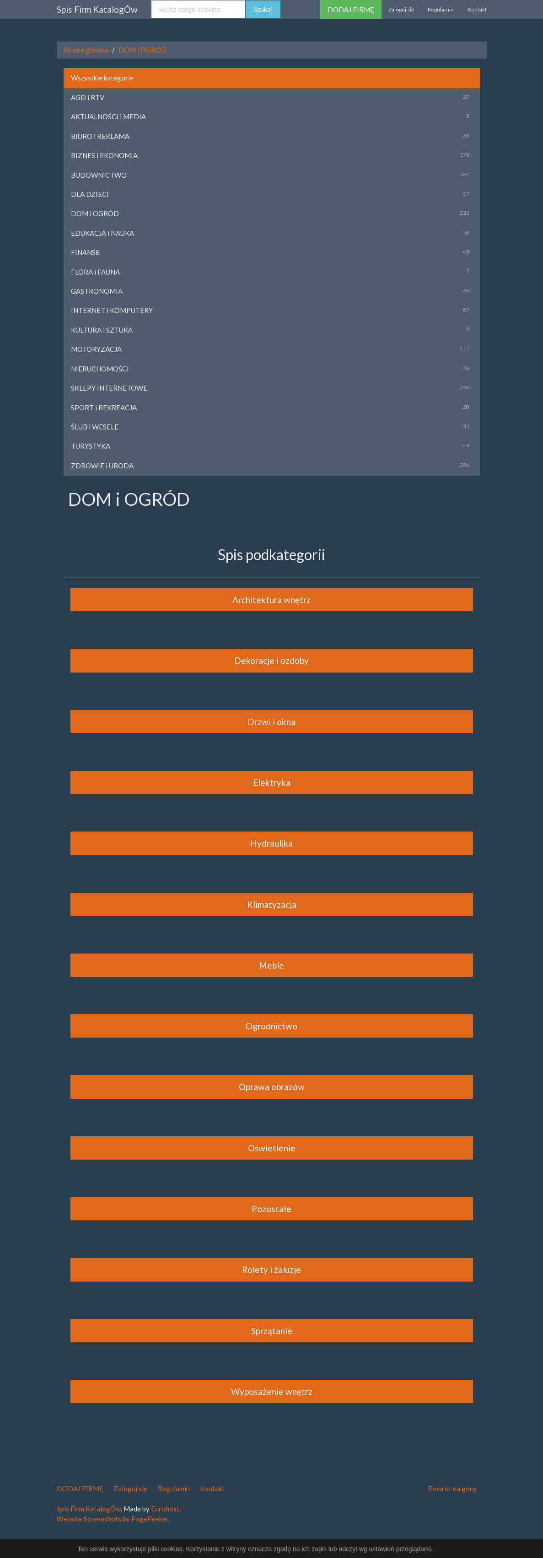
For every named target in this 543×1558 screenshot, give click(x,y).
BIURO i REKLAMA (100, 136)
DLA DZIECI (90, 194)
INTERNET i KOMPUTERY (112, 310)
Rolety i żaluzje (271, 1269)
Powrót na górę (452, 1488)
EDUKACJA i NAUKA (102, 233)
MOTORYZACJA (96, 349)
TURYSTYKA (90, 446)
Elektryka (271, 782)
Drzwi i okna (271, 721)
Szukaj (263, 9)
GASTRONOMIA (97, 291)
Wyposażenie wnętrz (271, 1391)
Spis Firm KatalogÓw (97, 9)
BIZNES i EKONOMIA (104, 155)
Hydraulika (271, 843)
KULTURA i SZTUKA (102, 330)
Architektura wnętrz (271, 599)
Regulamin (441, 9)
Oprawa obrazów (272, 1086)
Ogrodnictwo (271, 1026)
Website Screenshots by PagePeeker (112, 1519)
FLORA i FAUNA (95, 272)
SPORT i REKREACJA (104, 407)
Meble (271, 965)
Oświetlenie (272, 1148)
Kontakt (477, 9)
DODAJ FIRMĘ (351, 9)
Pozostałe (271, 1208)
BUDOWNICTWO (99, 175)
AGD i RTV (87, 97)
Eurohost (165, 1509)
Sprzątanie (271, 1330)
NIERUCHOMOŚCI (100, 369)
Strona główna (86, 50)
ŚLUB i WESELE (94, 427)
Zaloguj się (401, 9)
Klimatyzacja (271, 904)
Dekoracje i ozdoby (271, 660)
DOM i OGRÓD (142, 50)
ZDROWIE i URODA (102, 465)
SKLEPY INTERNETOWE (109, 388)
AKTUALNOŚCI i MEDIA (108, 116)
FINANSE (85, 252)
